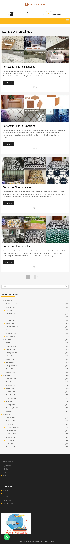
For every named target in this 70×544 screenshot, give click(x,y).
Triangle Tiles (10, 372)
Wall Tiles (9, 411)
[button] (7, 537)
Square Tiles (10, 369)
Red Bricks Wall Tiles (13, 398)
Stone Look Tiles (11, 447)
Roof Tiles (9, 401)
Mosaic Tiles (10, 440)
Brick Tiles (9, 424)
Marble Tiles (10, 323)
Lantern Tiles (10, 359)
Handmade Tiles (11, 317)
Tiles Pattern (7, 340)
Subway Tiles (10, 405)
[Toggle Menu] (67, 21)
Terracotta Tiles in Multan (17, 246)
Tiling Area (6, 375)
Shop (4, 475)
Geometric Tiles (11, 349)
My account (7, 466)
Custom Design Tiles (13, 427)
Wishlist (5, 469)
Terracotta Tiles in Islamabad (19, 66)
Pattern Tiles (10, 362)
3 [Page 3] (37, 276)
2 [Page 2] (32, 276)
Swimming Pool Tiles (13, 408)
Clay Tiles (9, 310)
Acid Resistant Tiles (12, 304)
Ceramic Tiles (10, 307)
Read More (8, 82)
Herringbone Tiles (12, 353)
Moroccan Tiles (11, 437)
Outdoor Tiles (10, 392)
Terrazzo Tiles (10, 336)
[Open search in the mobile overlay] (26, 13)
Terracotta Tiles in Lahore (17, 187)
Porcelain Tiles (11, 330)
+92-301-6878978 (55, 14)
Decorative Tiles (11, 431)
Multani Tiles (10, 444)
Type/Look (6, 414)
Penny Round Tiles (12, 366)
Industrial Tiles (10, 385)
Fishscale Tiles (11, 346)
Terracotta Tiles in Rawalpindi (19, 125)
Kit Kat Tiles (10, 356)
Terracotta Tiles (11, 333)
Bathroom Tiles (11, 379)
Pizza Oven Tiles (11, 395)
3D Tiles (8, 343)
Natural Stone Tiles (12, 327)
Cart (4, 472)
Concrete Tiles (10, 314)
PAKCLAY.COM (30, 541)
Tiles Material (7, 300)
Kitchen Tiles (10, 388)
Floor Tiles (9, 382)
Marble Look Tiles (12, 434)
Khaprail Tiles (10, 320)
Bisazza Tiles (10, 418)
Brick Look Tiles (11, 421)
